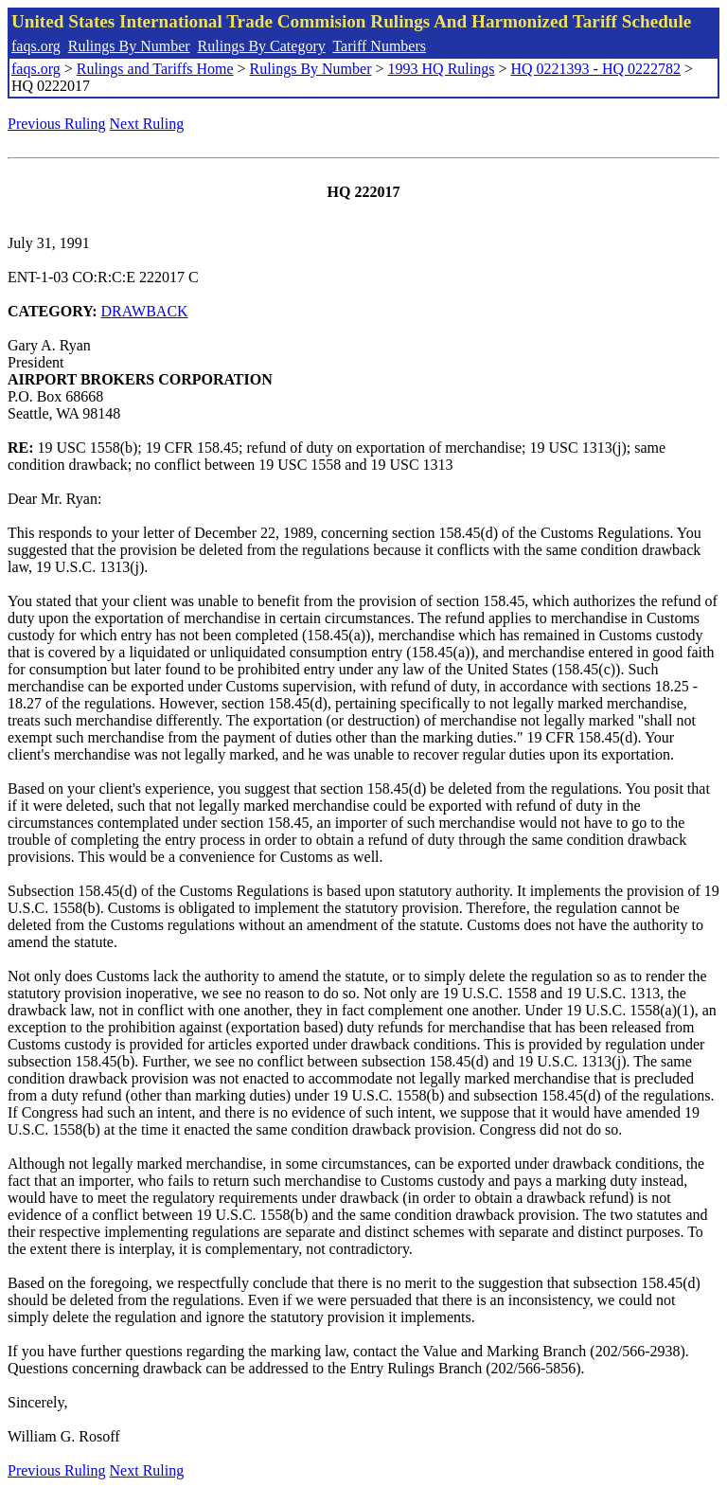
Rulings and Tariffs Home (155, 69)
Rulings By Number (129, 46)
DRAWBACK (144, 311)
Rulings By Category (262, 46)
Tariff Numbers (379, 46)
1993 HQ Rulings (441, 69)
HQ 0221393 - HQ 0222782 (595, 69)
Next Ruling (147, 124)
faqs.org (36, 46)
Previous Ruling (57, 124)
